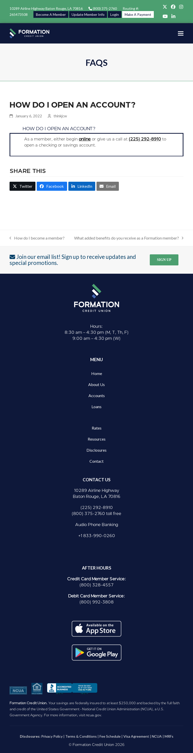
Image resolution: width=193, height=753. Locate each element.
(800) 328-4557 (96, 585)
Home (96, 373)
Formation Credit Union (93, 745)
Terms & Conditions (81, 736)
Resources (97, 439)
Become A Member (51, 14)
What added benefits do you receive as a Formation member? (128, 238)
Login (114, 14)
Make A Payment (138, 14)
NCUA (157, 736)
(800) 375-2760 (104, 8)
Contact (96, 461)
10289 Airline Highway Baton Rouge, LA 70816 (46, 8)
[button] (180, 33)
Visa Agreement (136, 736)
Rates (97, 428)
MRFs (169, 736)
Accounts (96, 395)
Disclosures (96, 450)
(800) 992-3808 (96, 602)
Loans (96, 406)
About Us (96, 384)
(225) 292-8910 (145, 139)
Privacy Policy (52, 736)
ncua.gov (93, 715)
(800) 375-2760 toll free (96, 513)
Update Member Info (88, 14)
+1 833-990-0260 (96, 535)
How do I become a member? (37, 238)
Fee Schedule (110, 736)
